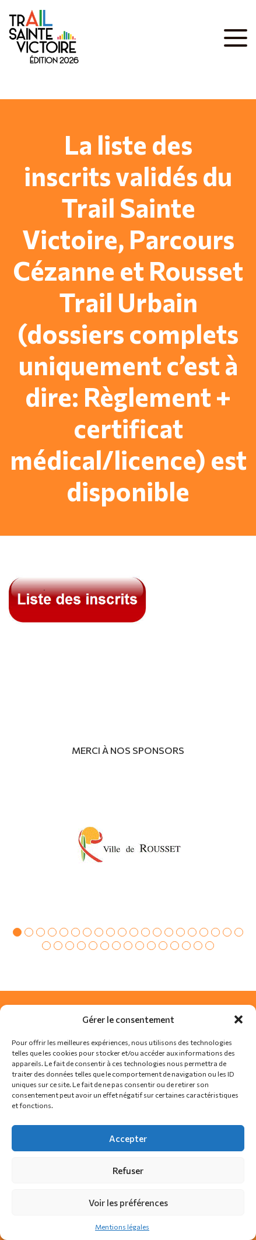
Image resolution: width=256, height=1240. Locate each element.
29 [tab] (139, 945)
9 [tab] (110, 932)
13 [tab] (157, 932)
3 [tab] (40, 932)
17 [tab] (203, 932)
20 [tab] (238, 932)
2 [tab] (28, 932)
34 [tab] (198, 945)
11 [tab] (133, 932)
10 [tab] (122, 932)
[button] (238, 1019)
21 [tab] (46, 945)
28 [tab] (128, 945)
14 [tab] (168, 932)
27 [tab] (116, 945)
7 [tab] (87, 932)
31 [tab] (163, 945)
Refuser (128, 1170)
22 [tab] (58, 945)
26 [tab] (104, 945)
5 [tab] (63, 932)
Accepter (128, 1138)
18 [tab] (215, 932)
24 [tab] (81, 945)
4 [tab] (52, 932)
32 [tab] (174, 945)
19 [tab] (227, 932)
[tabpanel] (128, 844)
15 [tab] (180, 932)
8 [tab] (98, 932)
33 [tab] (186, 945)
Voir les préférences (128, 1202)
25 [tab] (93, 945)
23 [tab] (69, 945)
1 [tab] (17, 932)
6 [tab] (75, 932)
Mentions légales (122, 1226)
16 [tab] (192, 932)
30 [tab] (151, 945)
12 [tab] (145, 932)
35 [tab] (209, 945)
